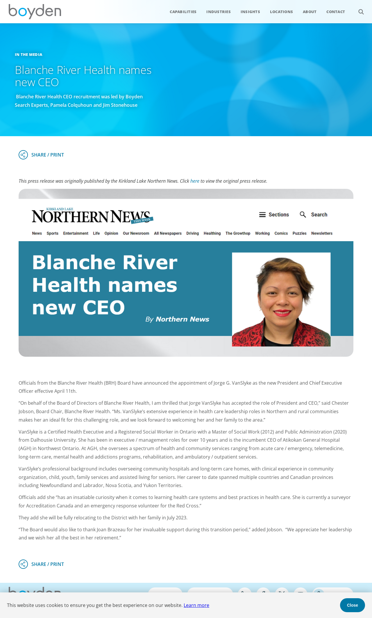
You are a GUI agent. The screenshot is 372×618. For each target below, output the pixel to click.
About (309, 11)
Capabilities (183, 11)
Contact (335, 11)
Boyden (35, 11)
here (194, 181)
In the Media (28, 54)
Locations (281, 11)
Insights (250, 11)
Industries (218, 11)
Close (352, 605)
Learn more (196, 605)
